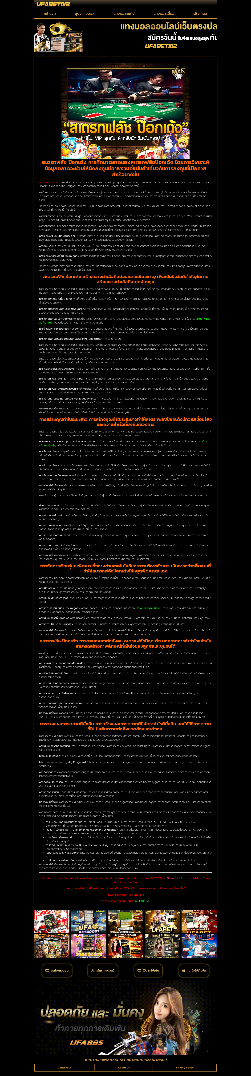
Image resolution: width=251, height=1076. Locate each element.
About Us (123, 1072)
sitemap (200, 13)
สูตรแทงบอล (84, 13)
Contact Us (64, 1072)
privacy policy (184, 1072)
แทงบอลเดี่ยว (164, 13)
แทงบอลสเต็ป (124, 13)
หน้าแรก (50, 13)
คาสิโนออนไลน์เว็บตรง (176, 878)
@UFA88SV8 (142, 901)
